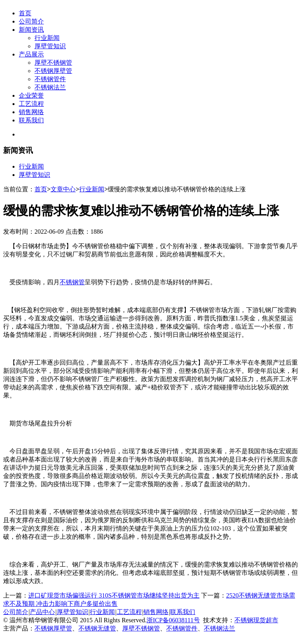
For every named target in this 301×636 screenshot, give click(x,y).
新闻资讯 (31, 29)
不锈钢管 (72, 282)
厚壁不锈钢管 (53, 62)
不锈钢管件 (50, 79)
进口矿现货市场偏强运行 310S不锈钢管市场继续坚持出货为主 (113, 595)
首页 (25, 13)
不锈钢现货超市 (256, 620)
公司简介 (31, 21)
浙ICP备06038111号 (173, 620)
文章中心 (63, 189)
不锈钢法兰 (50, 87)
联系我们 (31, 120)
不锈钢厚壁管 (53, 70)
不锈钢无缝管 (97, 628)
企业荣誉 (31, 95)
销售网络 (31, 112)
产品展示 (31, 54)
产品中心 (42, 612)
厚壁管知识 (50, 46)
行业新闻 (47, 38)
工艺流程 (31, 103)
